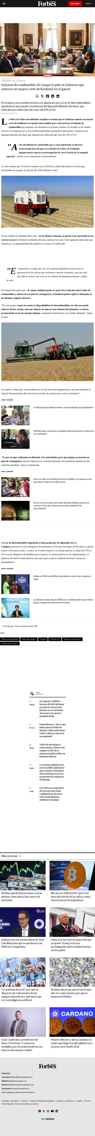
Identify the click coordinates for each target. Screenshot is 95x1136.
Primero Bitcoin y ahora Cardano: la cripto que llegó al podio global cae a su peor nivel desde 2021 (72, 1043)
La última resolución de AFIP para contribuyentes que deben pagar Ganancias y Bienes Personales (63, 601)
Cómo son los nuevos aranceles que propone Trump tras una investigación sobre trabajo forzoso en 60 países (71, 945)
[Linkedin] (56, 1111)
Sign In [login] (89, 3)
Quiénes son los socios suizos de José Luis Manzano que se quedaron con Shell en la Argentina (22, 943)
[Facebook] (39, 1111)
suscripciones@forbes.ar (20, 1089)
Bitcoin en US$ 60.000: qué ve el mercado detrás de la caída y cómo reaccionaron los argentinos (70, 897)
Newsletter (15, 1101)
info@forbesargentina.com (17, 1081)
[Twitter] (44, 1111)
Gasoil (43, 639)
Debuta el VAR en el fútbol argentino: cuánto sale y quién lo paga (62, 577)
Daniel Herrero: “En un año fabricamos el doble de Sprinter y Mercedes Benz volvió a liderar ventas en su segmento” (52, 731)
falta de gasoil (29, 639)
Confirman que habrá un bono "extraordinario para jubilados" (63, 408)
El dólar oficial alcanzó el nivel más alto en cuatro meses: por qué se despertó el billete (71, 993)
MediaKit (5, 1101)
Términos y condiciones (65, 1101)
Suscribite (75, 4)
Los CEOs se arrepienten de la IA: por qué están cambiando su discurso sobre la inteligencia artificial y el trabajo (51, 794)
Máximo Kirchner (72, 639)
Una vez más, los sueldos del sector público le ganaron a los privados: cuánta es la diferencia (62, 480)
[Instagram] (48, 1111)
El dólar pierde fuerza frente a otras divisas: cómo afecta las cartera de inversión (21, 897)
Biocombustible (10, 639)
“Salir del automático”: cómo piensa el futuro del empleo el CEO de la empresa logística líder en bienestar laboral (52, 751)
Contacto (24, 1101)
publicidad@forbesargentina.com (21, 1077)
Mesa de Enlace (10, 643)
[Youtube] (52, 1111)
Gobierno (54, 639)
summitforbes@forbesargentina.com (20, 1085)
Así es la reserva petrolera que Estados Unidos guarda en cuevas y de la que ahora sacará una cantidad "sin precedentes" (61, 506)
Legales (79, 1101)
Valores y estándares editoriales (42, 1101)
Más (51, 693)
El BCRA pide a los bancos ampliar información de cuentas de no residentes (63, 432)
